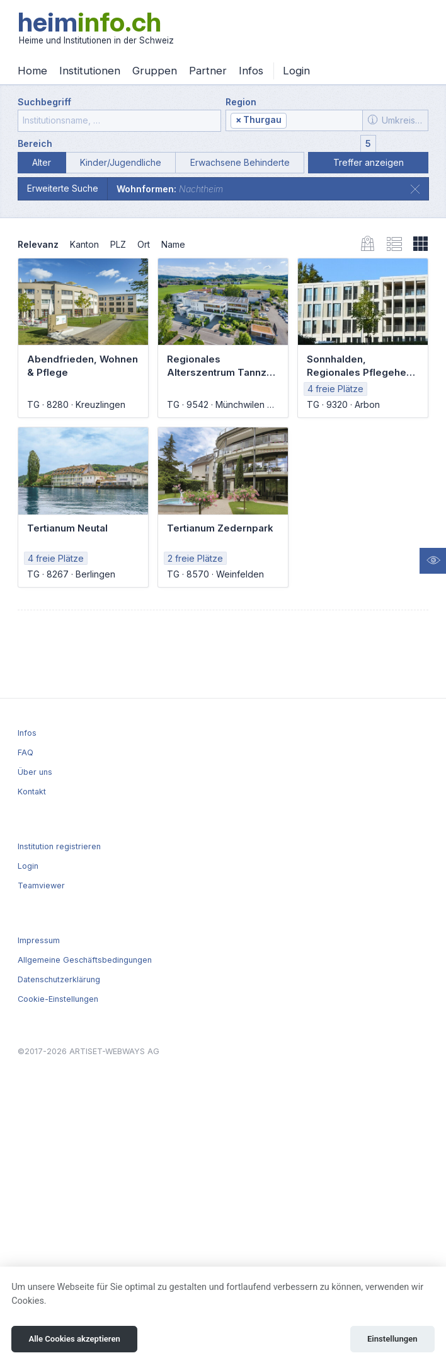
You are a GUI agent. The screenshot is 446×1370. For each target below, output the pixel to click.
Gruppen (154, 70)
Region (241, 101)
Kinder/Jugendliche (120, 162)
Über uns (35, 772)
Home (32, 70)
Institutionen (89, 70)
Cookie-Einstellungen (58, 999)
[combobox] (294, 120)
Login (296, 70)
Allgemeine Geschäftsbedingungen (85, 960)
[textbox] (323, 121)
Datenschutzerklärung (59, 979)
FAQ (25, 752)
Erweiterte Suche (62, 188)
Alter (41, 162)
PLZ (118, 244)
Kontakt (32, 791)
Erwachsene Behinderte (240, 162)
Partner (208, 70)
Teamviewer (41, 885)
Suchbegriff (44, 101)
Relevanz (38, 244)
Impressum (39, 940)
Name (173, 244)
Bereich (35, 143)
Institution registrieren (59, 846)
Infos (251, 70)
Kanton (84, 244)
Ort (143, 244)
